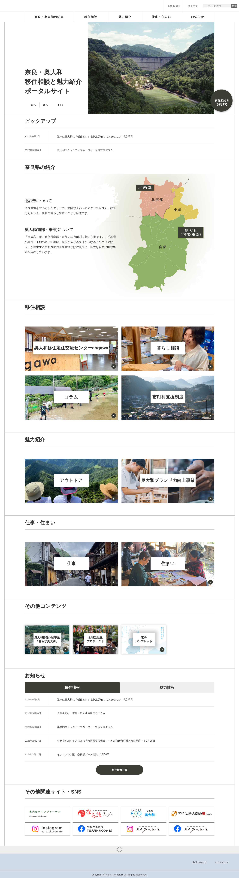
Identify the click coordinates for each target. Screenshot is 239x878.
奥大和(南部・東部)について (49, 230)
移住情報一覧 (119, 770)
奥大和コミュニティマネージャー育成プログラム (85, 150)
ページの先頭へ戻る (119, 849)
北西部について (38, 201)
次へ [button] (45, 105)
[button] (172, 6)
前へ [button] (33, 105)
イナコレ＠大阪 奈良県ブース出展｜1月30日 (83, 754)
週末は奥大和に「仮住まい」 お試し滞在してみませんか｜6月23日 (95, 136)
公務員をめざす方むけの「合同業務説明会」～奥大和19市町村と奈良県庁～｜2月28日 (106, 740)
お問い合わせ (200, 862)
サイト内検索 (206, 6)
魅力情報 (167, 687)
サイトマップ (221, 862)
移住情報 (72, 687)
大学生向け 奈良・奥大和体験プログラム (81, 713)
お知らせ (35, 675)
